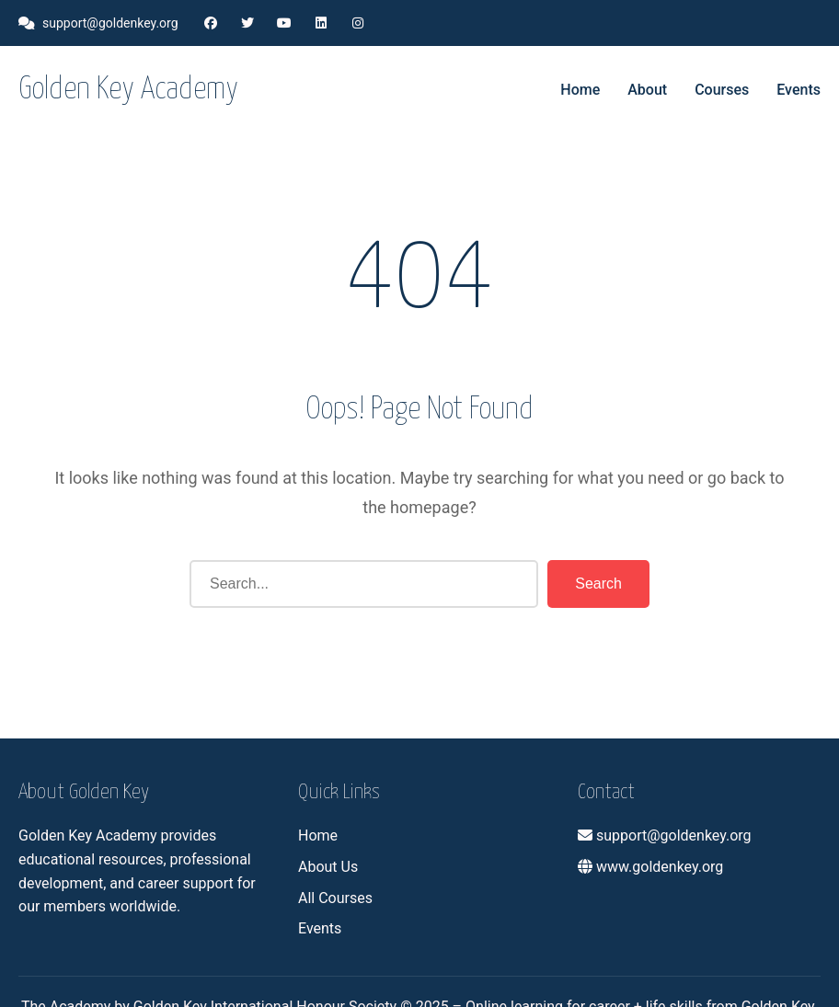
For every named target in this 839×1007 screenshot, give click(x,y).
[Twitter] (247, 23)
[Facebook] (210, 23)
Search (598, 583)
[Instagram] (358, 23)
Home (580, 89)
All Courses (335, 898)
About (647, 89)
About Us (328, 866)
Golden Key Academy (128, 89)
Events (798, 89)
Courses (722, 89)
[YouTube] (284, 23)
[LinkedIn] (321, 23)
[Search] (364, 584)
